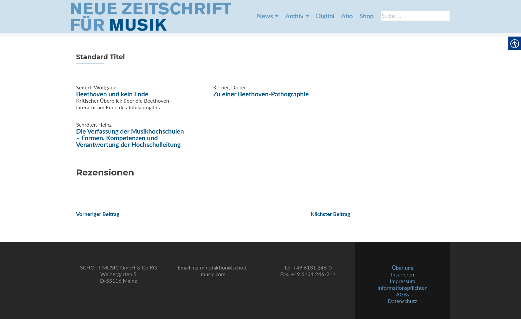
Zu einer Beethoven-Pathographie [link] (261, 94)
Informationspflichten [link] (402, 287)
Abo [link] (347, 16)
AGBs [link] (402, 294)
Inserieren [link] (402, 274)
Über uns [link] (402, 268)
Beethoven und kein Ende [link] (112, 94)
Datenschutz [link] (402, 301)
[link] (151, 16)
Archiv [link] (294, 16)
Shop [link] (367, 16)
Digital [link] (325, 16)
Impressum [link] (402, 281)
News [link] (265, 16)
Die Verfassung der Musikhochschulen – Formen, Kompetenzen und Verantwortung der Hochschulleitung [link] (130, 137)
